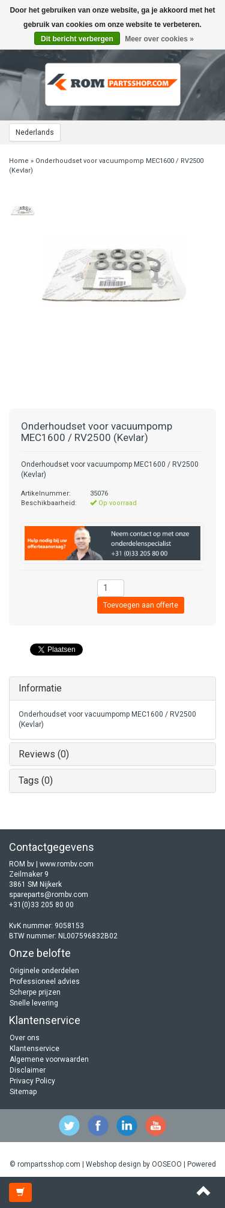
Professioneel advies (45, 981)
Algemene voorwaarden (49, 1059)
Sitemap (23, 1092)
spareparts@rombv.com (48, 894)
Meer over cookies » (159, 39)
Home (19, 161)
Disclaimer (28, 1070)
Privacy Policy (32, 1081)
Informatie (40, 688)
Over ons (25, 1038)
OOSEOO (167, 1164)
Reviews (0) (44, 754)
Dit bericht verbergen (77, 39)
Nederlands (35, 132)
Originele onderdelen (44, 971)
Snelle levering (34, 1003)
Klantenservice (34, 1048)
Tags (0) (36, 780)
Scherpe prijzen (35, 992)
